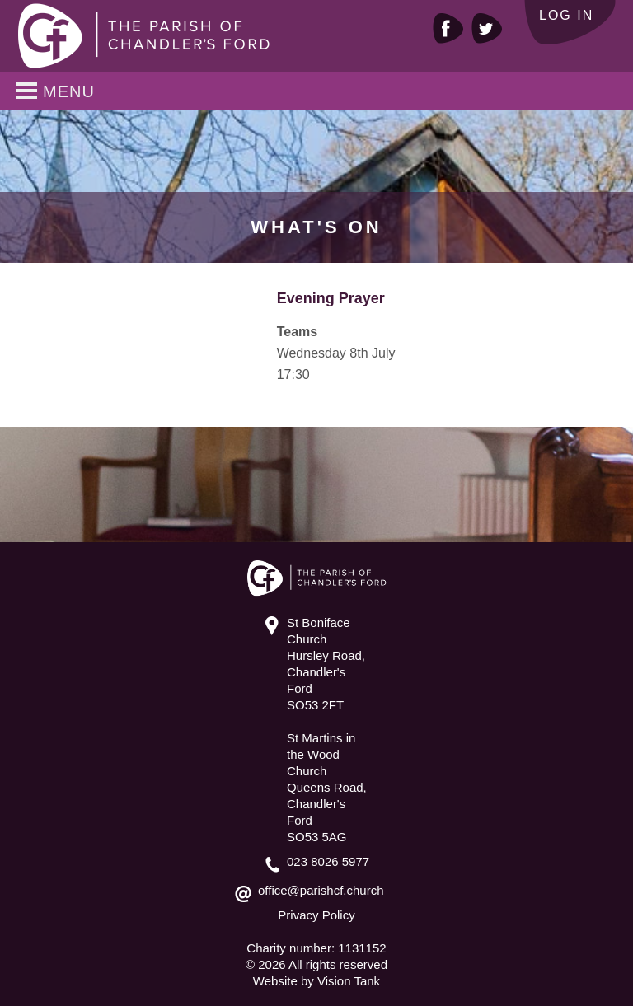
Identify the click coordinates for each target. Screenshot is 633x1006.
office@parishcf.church (321, 890)
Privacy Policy (316, 915)
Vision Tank (348, 981)
